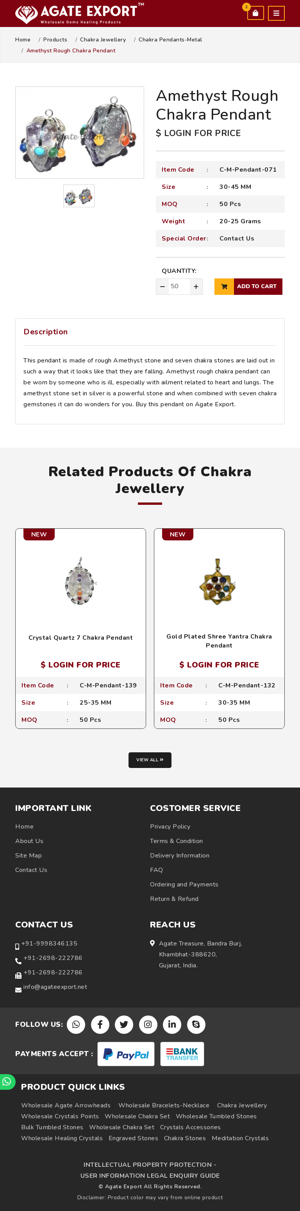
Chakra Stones (185, 1138)
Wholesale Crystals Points (60, 1116)
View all (150, 760)
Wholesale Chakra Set (137, 1116)
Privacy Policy (170, 826)
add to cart (245, 286)
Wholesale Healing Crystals (62, 1138)
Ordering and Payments (184, 884)
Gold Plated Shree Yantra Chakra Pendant (219, 640)
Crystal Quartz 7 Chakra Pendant (81, 637)
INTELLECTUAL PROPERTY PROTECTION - (150, 1165)
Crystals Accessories (190, 1127)
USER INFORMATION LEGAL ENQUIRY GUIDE (150, 1176)
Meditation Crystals (240, 1138)
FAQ (156, 870)
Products (55, 40)
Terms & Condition (176, 841)
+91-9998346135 (49, 943)
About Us (29, 841)
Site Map (28, 855)
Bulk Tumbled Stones (52, 1127)
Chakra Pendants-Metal (170, 40)
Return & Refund (174, 899)
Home (22, 40)
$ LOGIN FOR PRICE (198, 133)
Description (45, 332)
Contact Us (237, 238)
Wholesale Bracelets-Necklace (163, 1105)
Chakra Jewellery (103, 40)
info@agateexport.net (55, 987)
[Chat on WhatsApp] (8, 1082)
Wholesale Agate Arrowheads (66, 1105)
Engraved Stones (134, 1138)
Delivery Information (179, 855)
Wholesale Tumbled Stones (216, 1116)
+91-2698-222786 (53, 958)
